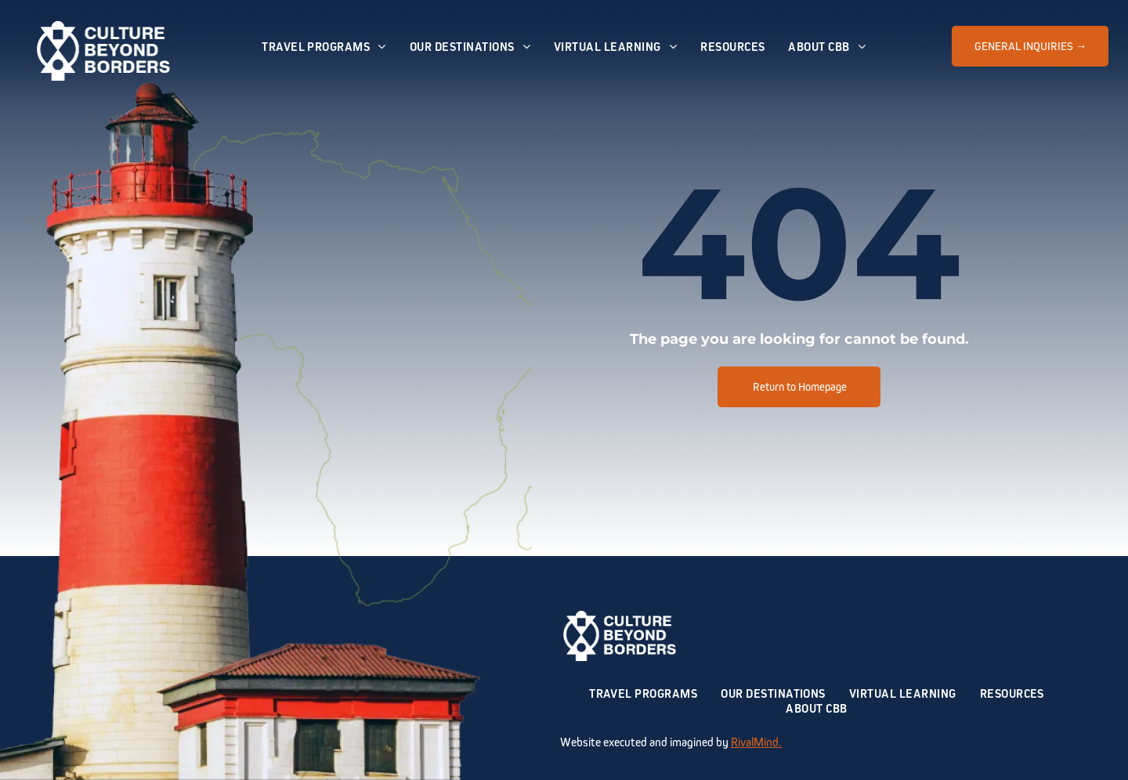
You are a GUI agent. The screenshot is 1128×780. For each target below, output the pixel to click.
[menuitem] (324, 46)
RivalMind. (756, 742)
